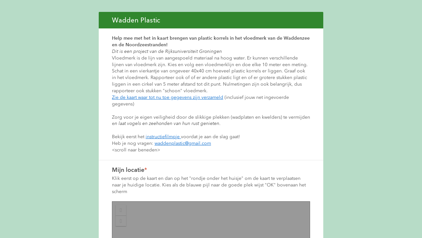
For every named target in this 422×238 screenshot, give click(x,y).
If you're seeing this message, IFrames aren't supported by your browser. (211, 119)
